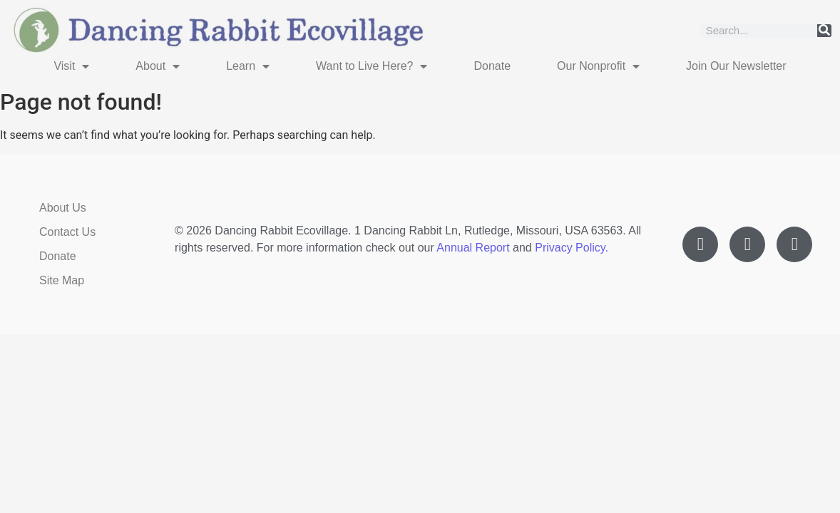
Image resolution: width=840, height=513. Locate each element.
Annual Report (472, 248)
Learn (248, 66)
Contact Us (67, 232)
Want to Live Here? (371, 66)
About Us (62, 208)
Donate (492, 66)
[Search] (824, 30)
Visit (71, 66)
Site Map (61, 280)
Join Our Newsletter (736, 66)
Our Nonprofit (598, 66)
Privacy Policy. (571, 248)
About (157, 66)
